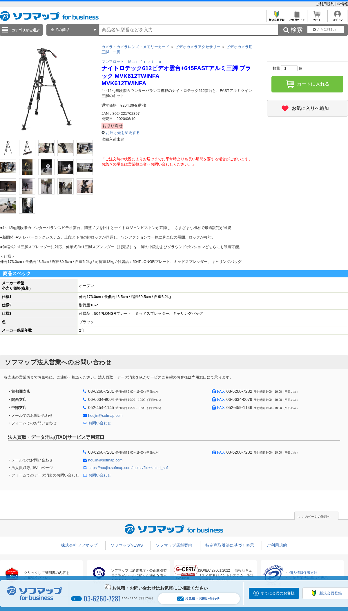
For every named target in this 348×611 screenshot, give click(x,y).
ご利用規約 (326, 4)
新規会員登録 (276, 18)
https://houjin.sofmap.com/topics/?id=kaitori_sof (128, 467)
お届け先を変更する (123, 132)
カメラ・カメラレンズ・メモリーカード (135, 47)
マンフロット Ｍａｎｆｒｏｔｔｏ (132, 61)
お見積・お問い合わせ (198, 599)
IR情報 (342, 4)
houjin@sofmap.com (105, 415)
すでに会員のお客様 (278, 593)
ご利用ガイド (296, 18)
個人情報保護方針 (303, 573)
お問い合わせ (99, 423)
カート (317, 18)
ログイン (337, 18)
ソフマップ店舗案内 (174, 545)
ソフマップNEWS (126, 545)
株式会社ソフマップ (79, 545)
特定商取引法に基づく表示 (229, 545)
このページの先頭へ (316, 516)
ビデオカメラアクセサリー (197, 47)
